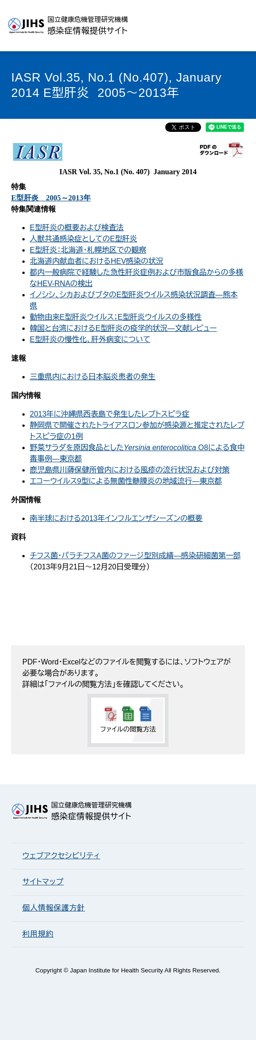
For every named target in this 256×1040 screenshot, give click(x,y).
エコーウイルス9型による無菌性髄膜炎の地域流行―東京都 (126, 481)
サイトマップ (43, 882)
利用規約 (38, 934)
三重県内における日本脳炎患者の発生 (92, 377)
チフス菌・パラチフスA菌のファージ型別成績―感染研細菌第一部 (135, 556)
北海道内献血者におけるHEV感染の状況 (96, 261)
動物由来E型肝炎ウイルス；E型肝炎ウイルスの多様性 (116, 317)
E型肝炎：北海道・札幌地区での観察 (88, 250)
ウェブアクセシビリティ (61, 856)
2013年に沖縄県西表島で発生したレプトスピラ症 (109, 414)
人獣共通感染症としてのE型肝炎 (83, 239)
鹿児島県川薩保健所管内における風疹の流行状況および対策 (129, 470)
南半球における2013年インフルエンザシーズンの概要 (116, 518)
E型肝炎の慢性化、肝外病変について (90, 339)
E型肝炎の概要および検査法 (77, 228)
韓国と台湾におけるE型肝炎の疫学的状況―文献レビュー (123, 328)
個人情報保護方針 (53, 908)
